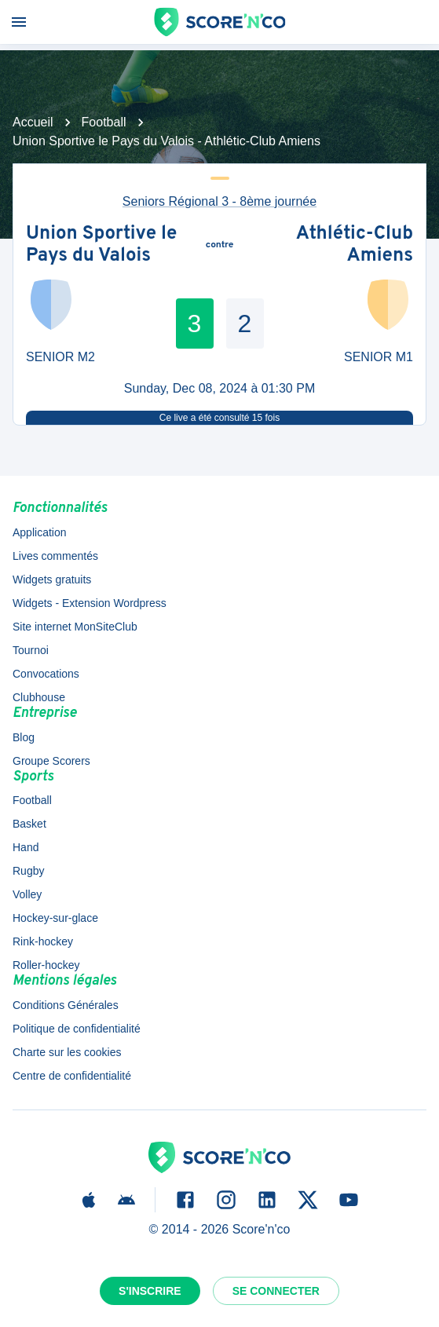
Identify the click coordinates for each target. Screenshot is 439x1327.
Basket (29, 823)
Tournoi (31, 650)
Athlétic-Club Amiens (354, 245)
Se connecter (276, 1291)
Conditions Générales (66, 1005)
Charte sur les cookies (67, 1052)
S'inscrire (150, 1291)
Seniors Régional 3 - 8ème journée (219, 201)
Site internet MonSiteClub (75, 626)
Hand (25, 847)
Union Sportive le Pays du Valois (101, 245)
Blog (24, 737)
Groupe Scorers (51, 761)
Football (104, 122)
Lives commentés (55, 556)
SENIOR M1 (378, 357)
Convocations (46, 673)
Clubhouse (39, 697)
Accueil (33, 122)
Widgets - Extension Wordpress (89, 603)
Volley (27, 894)
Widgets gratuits (52, 579)
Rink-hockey (43, 941)
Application (40, 532)
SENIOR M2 (60, 357)
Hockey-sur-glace (55, 918)
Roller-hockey (46, 965)
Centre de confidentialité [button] (72, 1075)
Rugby (28, 871)
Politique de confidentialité (77, 1028)
